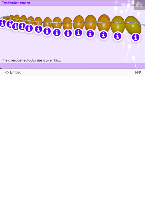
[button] (139, 5)
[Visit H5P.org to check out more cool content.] (138, 72)
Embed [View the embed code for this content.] (15, 72)
